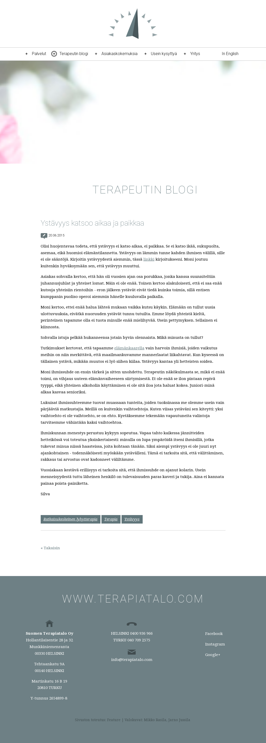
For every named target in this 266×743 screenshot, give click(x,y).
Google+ (212, 654)
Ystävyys (132, 519)
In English (230, 53)
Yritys (195, 53)
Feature (114, 720)
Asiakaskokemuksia (119, 53)
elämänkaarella (129, 348)
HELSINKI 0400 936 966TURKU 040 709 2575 (132, 636)
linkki (149, 259)
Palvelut (39, 53)
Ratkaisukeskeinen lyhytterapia (70, 519)
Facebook (214, 633)
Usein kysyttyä (164, 53)
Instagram (215, 644)
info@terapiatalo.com (131, 659)
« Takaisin (50, 548)
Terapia (110, 519)
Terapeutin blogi (73, 53)
